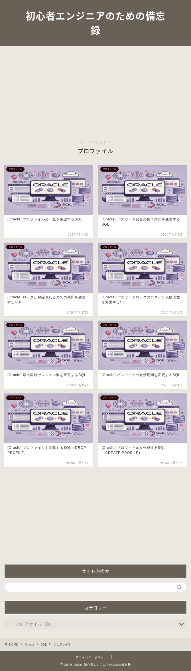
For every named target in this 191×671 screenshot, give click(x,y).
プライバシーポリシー (91, 657)
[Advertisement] (95, 88)
